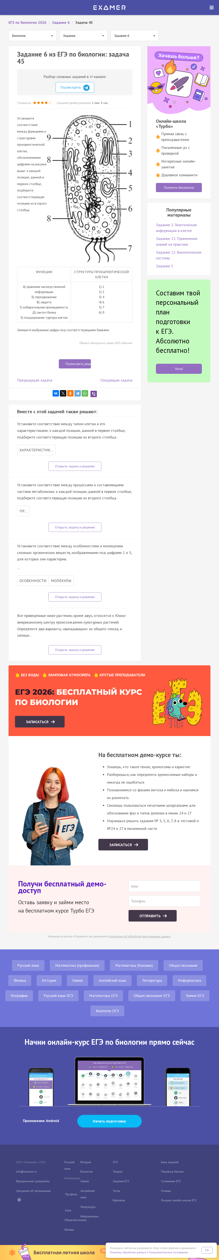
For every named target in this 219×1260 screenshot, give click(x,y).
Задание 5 (164, 265)
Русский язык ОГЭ (58, 995)
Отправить (150, 915)
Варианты (119, 1200)
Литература (152, 980)
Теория (117, 1171)
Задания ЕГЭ (121, 1181)
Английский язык (112, 980)
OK (207, 1250)
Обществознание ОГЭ (152, 995)
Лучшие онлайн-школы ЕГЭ (179, 1200)
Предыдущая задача (34, 380)
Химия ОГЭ (195, 995)
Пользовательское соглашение (168, 1252)
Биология (86, 1171)
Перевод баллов (172, 1171)
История (49, 980)
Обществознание (183, 965)
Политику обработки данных (128, 1252)
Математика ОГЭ (103, 995)
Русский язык (28, 965)
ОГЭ (115, 1162)
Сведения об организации (33, 1191)
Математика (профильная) (77, 965)
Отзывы (166, 1191)
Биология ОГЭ (107, 1010)
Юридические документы (33, 1181)
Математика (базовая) (134, 965)
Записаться (38, 721)
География (19, 995)
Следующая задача (116, 380)
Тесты (116, 1191)
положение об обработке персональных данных (140, 936)
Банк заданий (170, 1162)
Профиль (71, 1194)
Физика (20, 980)
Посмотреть (75, 88)
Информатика (189, 980)
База (68, 1210)
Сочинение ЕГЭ (171, 1181)
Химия (77, 980)
